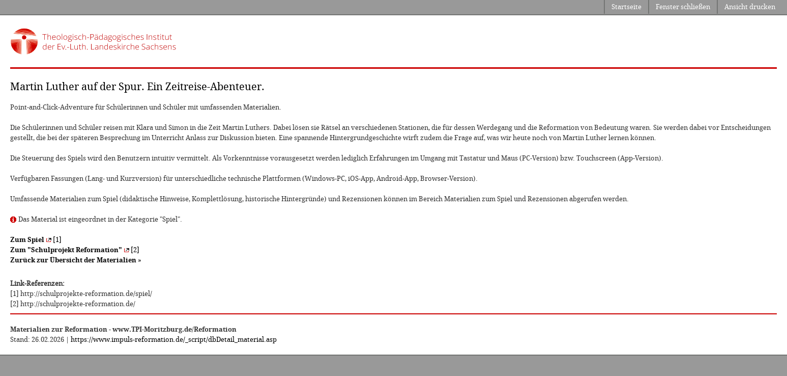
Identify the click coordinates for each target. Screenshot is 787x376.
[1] (36, 240)
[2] (74, 250)
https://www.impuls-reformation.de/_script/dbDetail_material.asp (174, 339)
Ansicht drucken (749, 7)
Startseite (626, 7)
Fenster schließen (683, 7)
